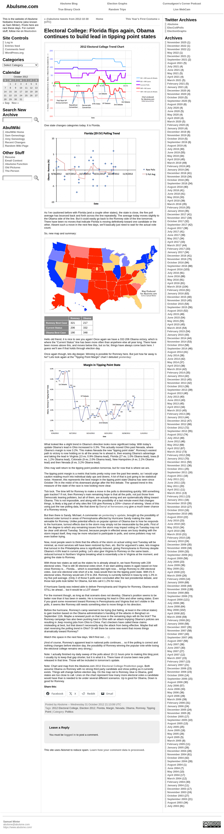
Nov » (15, 102)
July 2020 (173, 107)
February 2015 (176, 331)
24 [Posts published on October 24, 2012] (21, 95)
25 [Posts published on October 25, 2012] (26, 95)
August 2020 (175, 104)
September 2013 (177, 389)
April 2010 (173, 530)
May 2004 (173, 771)
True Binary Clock (69, 9)
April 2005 (173, 737)
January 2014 (175, 376)
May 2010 (173, 527)
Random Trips (117, 9)
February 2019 (176, 166)
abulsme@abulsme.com (16, 824)
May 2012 (173, 444)
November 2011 (177, 465)
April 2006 (173, 695)
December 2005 (176, 709)
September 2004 (177, 761)
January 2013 (175, 417)
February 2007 (176, 661)
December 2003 (176, 788)
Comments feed (15, 49)
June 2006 (173, 689)
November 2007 (177, 630)
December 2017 (176, 214)
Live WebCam (181, 9)
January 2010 (175, 541)
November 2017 (177, 217)
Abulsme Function (16, 164)
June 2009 (173, 565)
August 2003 (175, 802)
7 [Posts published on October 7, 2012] (5, 88)
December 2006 (176, 668)
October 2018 (175, 179)
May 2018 (173, 197)
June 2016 (173, 276)
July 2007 (173, 644)
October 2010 (175, 510)
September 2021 (177, 59)
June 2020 (173, 111)
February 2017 (176, 248)
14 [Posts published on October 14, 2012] (5, 91)
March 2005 (174, 740)
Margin (110, 708)
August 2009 (175, 558)
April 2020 (173, 118)
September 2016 (177, 265)
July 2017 (173, 231)
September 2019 (177, 142)
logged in (70, 734)
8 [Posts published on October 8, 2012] (10, 88)
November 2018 (177, 176)
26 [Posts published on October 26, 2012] (31, 95)
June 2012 (173, 441)
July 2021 (173, 66)
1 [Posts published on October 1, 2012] (10, 84)
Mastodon (30, 31)
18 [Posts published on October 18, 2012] (26, 91)
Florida (101, 708)
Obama (130, 708)
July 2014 (173, 355)
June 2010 (173, 523)
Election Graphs (117, 3)
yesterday (125, 357)
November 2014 (177, 341)
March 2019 (174, 162)
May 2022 (173, 52)
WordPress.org (14, 52)
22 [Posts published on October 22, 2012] (10, 95)
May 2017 (173, 238)
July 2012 (173, 437)
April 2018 (173, 200)
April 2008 (173, 613)
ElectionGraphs (177, 31)
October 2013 (175, 386)
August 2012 (175, 434)
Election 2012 (87, 708)
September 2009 (177, 554)
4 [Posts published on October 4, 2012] (26, 84)
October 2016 (175, 262)
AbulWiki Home (14, 132)
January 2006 (175, 706)
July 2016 (173, 272)
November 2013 (177, 382)
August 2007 (175, 640)
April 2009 (173, 572)
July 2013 (173, 396)
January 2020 (175, 128)
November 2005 (177, 713)
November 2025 (177, 42)
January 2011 (175, 499)
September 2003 (177, 799)
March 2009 (174, 575)
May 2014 (173, 362)
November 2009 (177, 548)
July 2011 (173, 479)
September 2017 (177, 224)
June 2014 (173, 358)
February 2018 (176, 207)
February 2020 (176, 124)
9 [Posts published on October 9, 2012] (15, 88)
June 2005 (173, 730)
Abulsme (172, 24)
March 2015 (174, 327)
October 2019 (175, 138)
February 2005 (176, 744)
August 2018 (175, 186)
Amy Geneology (15, 138)
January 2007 (175, 664)
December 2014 (176, 338)
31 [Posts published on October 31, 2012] (21, 99)
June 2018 (173, 193)
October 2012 (175, 427)
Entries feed (12, 45)
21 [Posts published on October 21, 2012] (5, 95)
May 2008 (173, 609)
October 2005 (175, 716)
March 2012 (174, 451)
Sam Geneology (15, 135)
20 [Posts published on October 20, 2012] (36, 91)
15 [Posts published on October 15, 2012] (10, 91)
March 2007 (174, 658)
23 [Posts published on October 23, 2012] (15, 95)
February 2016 (176, 290)
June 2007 (173, 647)
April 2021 (173, 76)
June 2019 (173, 152)
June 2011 (173, 482)
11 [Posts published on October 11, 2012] (26, 88)
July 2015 (173, 314)
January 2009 (175, 582)
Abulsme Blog (69, 3)
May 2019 (173, 155)
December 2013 (176, 379)
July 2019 (173, 149)
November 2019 (177, 135)
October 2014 (175, 345)
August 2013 (175, 393)
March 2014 (174, 369)
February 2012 (176, 455)
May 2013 (173, 403)
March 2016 (174, 286)
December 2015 (176, 296)
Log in (9, 42)
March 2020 (174, 121)
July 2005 (173, 726)
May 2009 (173, 568)
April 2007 (173, 654)
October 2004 (175, 757)
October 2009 (175, 551)
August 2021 (175, 63)
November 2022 (177, 49)
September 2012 (177, 431)
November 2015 (177, 300)
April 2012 (173, 448)
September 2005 (177, 720)
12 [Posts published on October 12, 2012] (31, 88)
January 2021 (175, 87)
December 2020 (176, 90)
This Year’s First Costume (141, 18)
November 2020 (177, 93)
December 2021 (176, 56)
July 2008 (173, 603)
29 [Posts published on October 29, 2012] (10, 99)
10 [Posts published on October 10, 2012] (21, 88)
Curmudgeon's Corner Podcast (182, 3)
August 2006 (175, 682)
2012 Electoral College (65, 708)
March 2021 (174, 80)
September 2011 (177, 472)
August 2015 (175, 310)
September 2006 (177, 678)
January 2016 (175, 293)
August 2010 (175, 517)
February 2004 (176, 781)
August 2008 (175, 599)
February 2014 (176, 372)
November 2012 (177, 424)
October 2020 (175, 97)
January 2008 (175, 623)
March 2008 (174, 616)
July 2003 (173, 805)
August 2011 (175, 475)
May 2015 (173, 321)
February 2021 (176, 83)
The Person (12, 170)
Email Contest (13, 160)
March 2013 (174, 410)
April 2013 (173, 407)
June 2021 (173, 69)
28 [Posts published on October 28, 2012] (5, 99)
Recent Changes (15, 142)
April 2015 (173, 324)
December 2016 (176, 255)
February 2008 (176, 620)
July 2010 (173, 520)
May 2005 (173, 733)
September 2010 (177, 513)
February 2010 (176, 537)
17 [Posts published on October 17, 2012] (21, 91)
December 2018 (176, 173)
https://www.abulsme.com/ (17, 827)
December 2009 (176, 544)
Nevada (119, 708)
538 (94, 503)
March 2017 (174, 245)
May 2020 (173, 114)
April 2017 (173, 241)
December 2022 (176, 45)
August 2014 (175, 351)
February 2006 (176, 702)
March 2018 (174, 204)
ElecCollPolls (175, 27)
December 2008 (176, 585)
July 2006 (173, 685)
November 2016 (177, 259)
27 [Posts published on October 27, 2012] (36, 95)
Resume (10, 157)
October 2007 (175, 634)
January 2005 (175, 747)
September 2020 (177, 100)
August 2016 (175, 269)
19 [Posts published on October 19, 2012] (31, 91)
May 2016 (173, 279)
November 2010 (177, 506)
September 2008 (177, 596)
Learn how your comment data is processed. (117, 749)
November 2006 (177, 671)
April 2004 (173, 775)
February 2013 (176, 413)
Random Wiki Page (16, 145)
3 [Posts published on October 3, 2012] (20, 84)
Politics (69, 711)
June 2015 (173, 317)
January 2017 (175, 252)
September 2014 (177, 348)
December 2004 (176, 750)
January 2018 (175, 210)
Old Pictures (12, 167)
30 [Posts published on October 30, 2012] (15, 99)
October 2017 (175, 221)
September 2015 (177, 307)
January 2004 (175, 785)
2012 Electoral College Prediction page (119, 665)
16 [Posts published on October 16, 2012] (15, 91)
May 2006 (173, 692)
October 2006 (175, 675)
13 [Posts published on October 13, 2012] (36, 88)
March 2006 (174, 699)
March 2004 (174, 778)
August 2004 (175, 764)
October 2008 (175, 592)
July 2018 (173, 190)
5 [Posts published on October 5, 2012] (31, 84)
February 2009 (176, 578)
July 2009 (173, 561)
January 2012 (175, 458)
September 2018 (177, 183)
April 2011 (173, 489)
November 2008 (177, 589)
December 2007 (176, 627)
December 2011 (176, 462)
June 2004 (173, 768)
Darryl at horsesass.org (113, 506)
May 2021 (173, 73)
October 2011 (175, 468)
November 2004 (177, 754)
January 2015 (175, 334)
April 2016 (173, 283)
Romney (140, 708)
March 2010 (174, 534)
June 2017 (173, 235)
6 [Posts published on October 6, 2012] (36, 84)
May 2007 (173, 651)
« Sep (6, 102)
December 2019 (176, 131)
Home (99, 18)
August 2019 (175, 145)
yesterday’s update (113, 515)
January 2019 (175, 169)
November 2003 (177, 792)
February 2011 (176, 496)
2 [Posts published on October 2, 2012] (15, 84)
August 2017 (175, 228)
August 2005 (175, 723)
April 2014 (173, 365)
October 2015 (175, 303)
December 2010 (176, 503)
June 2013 (173, 400)
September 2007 (177, 637)
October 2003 (175, 795)
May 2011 (173, 486)
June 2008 (173, 606)
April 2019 (173, 159)
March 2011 (174, 492)
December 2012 (176, 420)
